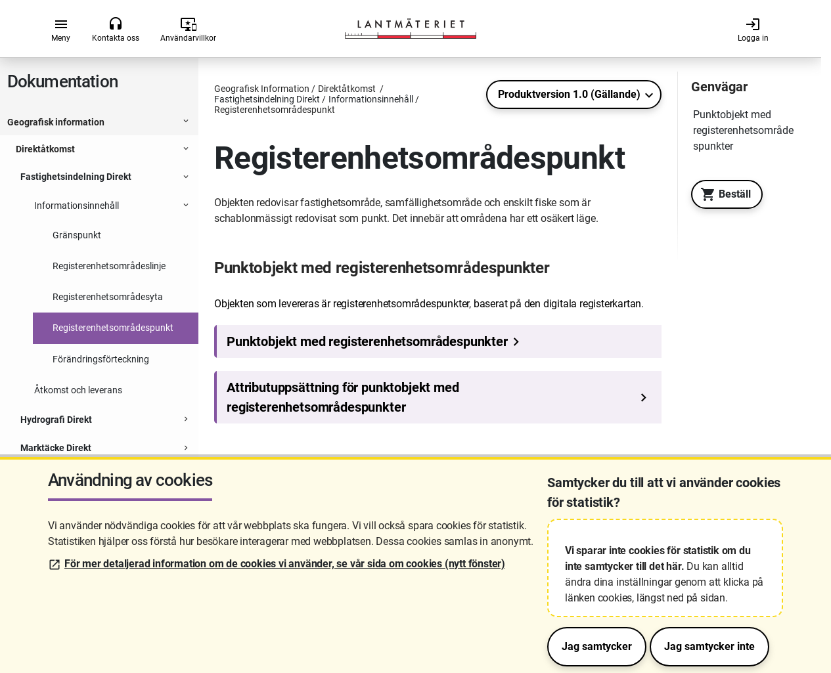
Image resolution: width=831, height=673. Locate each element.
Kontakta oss (115, 29)
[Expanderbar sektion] (186, 123)
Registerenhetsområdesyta (108, 297)
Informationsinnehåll (76, 205)
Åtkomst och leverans (78, 390)
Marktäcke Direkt (55, 448)
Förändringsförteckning (101, 359)
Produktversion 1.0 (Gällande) (569, 94)
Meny (60, 29)
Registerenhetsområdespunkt (114, 327)
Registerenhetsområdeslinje (109, 266)
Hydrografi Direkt (56, 419)
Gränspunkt (78, 235)
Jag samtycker (597, 646)
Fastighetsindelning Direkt (75, 176)
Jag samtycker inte (709, 646)
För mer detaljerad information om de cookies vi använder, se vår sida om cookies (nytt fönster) (284, 563)
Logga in (753, 29)
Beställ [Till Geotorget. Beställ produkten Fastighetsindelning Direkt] (722, 194)
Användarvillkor (188, 29)
